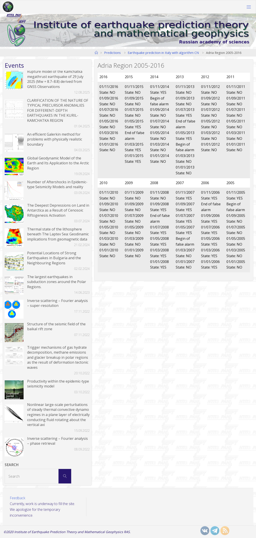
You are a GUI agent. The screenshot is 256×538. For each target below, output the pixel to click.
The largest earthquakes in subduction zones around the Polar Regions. (56, 281)
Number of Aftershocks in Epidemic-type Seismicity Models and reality (57, 184)
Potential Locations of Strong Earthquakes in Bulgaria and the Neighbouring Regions (54, 258)
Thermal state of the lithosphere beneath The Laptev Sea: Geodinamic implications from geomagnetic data (58, 234)
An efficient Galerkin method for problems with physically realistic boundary (54, 139)
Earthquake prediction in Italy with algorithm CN (163, 52)
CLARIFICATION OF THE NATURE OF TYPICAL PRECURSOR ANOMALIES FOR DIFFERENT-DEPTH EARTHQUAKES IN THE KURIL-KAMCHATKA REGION (57, 110)
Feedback (17, 497)
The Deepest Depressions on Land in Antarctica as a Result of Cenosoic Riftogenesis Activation (58, 210)
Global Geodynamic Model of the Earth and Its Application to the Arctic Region (58, 163)
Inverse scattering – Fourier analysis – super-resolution (57, 303)
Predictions (112, 52)
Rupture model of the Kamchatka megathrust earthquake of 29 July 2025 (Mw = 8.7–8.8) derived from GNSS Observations (55, 79)
